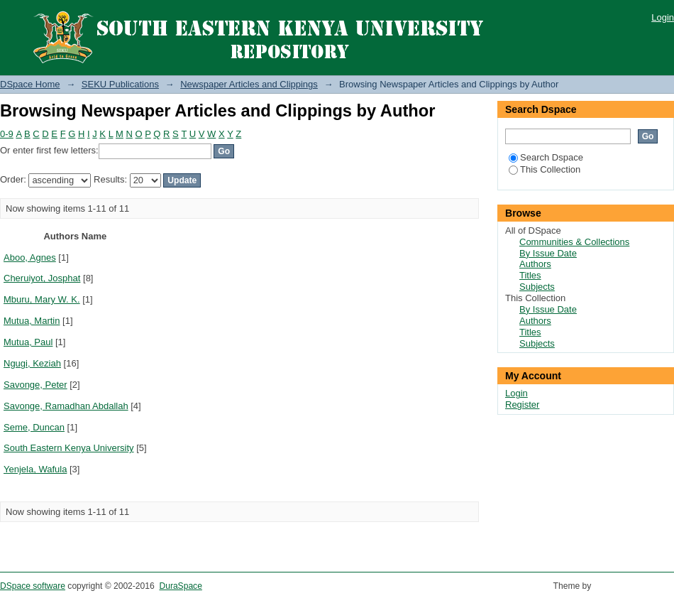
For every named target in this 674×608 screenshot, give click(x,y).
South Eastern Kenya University (69, 448)
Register (522, 404)
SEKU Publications (120, 84)
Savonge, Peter (35, 384)
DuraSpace (180, 586)
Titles (530, 275)
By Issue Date (548, 253)
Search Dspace (546, 157)
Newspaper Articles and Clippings (249, 84)
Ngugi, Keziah (32, 363)
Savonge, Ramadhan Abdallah (66, 406)
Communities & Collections (574, 242)
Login (662, 17)
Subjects (537, 286)
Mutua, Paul (28, 342)
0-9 (6, 134)
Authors (535, 264)
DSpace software (32, 586)
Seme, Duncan (34, 427)
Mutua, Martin (32, 320)
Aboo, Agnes (30, 257)
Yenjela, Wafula (35, 469)
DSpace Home (30, 84)
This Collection (544, 169)
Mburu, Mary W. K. (42, 299)
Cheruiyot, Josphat (42, 278)
